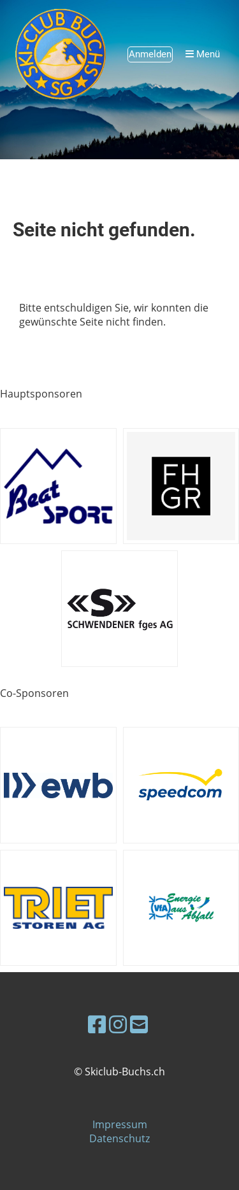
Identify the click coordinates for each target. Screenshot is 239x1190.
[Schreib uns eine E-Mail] (139, 1024)
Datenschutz (119, 1138)
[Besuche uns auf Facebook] (97, 1024)
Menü (202, 54)
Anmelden (150, 54)
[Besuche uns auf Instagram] (118, 1024)
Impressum (119, 1124)
